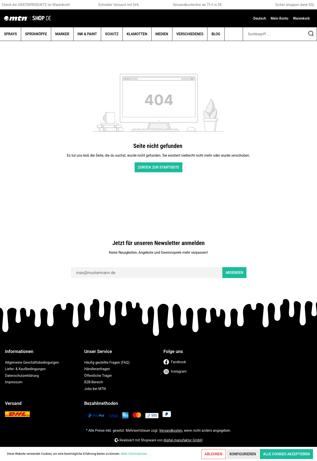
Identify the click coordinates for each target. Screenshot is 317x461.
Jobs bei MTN (95, 389)
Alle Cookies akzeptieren (286, 454)
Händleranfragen (97, 369)
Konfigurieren (243, 454)
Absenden (234, 273)
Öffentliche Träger (98, 376)
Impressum (13, 382)
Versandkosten (170, 430)
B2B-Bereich (93, 382)
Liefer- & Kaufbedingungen (25, 369)
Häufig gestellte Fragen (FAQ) (106, 362)
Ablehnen (213, 454)
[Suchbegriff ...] (274, 34)
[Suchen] (311, 34)
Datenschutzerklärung (22, 376)
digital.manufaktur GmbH (182, 440)
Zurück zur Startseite (158, 167)
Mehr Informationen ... (135, 454)
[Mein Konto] (279, 18)
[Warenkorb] (301, 18)
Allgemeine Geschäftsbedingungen (32, 362)
